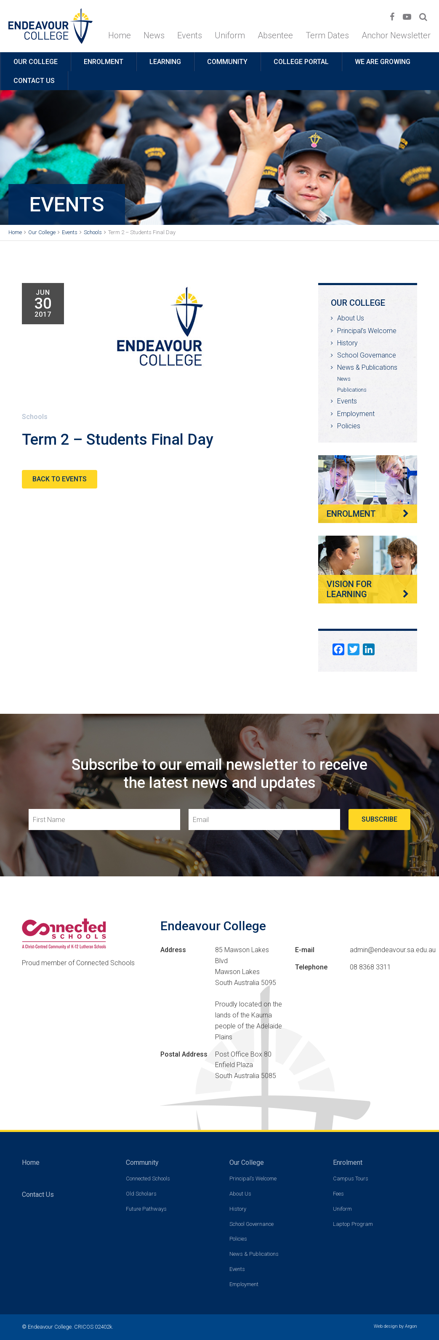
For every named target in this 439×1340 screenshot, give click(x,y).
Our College (35, 62)
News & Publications (367, 367)
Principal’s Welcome (366, 331)
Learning (165, 62)
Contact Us (34, 81)
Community (227, 62)
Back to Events (59, 479)
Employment (356, 414)
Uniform (230, 35)
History (347, 343)
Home (119, 35)
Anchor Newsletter (396, 35)
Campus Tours (350, 1178)
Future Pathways (146, 1209)
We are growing (382, 62)
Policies (348, 426)
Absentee (275, 35)
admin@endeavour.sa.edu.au (393, 950)
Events (189, 35)
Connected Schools (148, 1178)
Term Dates (327, 35)
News (154, 35)
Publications (352, 390)
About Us (350, 318)
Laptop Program (353, 1224)
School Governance (366, 355)
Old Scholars (141, 1194)
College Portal (301, 62)
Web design (386, 1326)
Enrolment (103, 62)
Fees (338, 1194)
